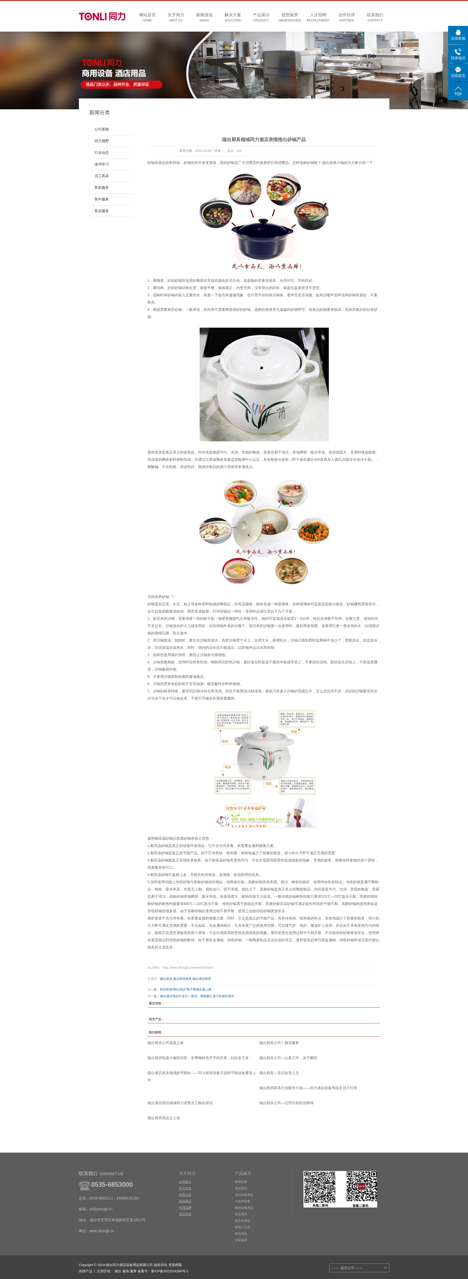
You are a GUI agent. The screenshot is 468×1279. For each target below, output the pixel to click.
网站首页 (147, 18)
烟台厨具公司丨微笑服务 (279, 1043)
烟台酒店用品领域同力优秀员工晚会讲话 (180, 1103)
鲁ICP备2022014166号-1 (170, 1271)
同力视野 (101, 141)
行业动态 (101, 153)
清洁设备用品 (244, 1195)
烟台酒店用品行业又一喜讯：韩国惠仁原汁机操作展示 (197, 996)
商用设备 (241, 1182)
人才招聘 (318, 18)
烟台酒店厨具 (201, 979)
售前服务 (101, 188)
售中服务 (101, 199)
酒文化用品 (242, 1221)
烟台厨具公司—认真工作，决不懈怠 (288, 1058)
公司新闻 (101, 129)
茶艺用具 (241, 1214)
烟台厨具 (166, 979)
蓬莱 (133, 1271)
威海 (125, 1271)
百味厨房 (241, 1240)
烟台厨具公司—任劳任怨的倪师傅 (286, 1103)
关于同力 (176, 18)
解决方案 (233, 18)
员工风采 (101, 176)
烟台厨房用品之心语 (163, 1118)
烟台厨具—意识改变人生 (279, 1073)
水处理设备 (242, 1201)
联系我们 (375, 18)
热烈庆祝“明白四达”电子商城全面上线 (186, 989)
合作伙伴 (346, 18)
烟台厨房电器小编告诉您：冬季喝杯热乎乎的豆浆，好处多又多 (198, 1058)
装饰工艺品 (242, 1227)
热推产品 (85, 1271)
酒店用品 (241, 1188)
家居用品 (241, 1233)
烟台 (118, 1271)
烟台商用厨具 (182, 979)
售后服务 (101, 211)
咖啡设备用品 (244, 1208)
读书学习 (101, 164)
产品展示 (261, 18)
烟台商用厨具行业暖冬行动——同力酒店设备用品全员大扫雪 (308, 1088)
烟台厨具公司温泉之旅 (165, 1043)
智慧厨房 (290, 18)
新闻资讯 (204, 18)
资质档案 (175, 1265)
